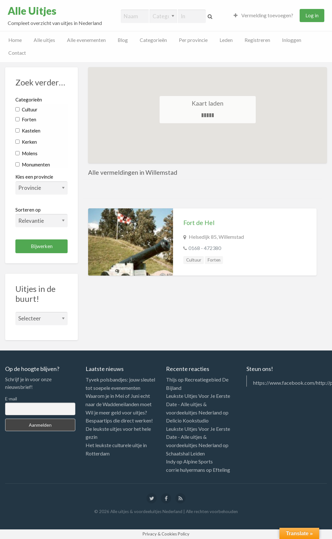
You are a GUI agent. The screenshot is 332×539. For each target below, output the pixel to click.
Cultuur (26, 109)
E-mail (11, 398)
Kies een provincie (34, 177)
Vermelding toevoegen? (263, 15)
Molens (26, 153)
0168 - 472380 (204, 248)
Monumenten (32, 164)
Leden (226, 40)
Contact (17, 53)
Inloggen (291, 40)
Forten (25, 119)
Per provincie (193, 40)
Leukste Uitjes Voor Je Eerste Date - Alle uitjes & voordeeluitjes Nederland (198, 404)
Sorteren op (41, 217)
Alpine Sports (198, 461)
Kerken (26, 142)
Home (15, 40)
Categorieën (153, 40)
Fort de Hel (198, 222)
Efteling (221, 470)
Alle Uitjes (32, 11)
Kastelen (27, 130)
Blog (123, 40)
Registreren (257, 40)
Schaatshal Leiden (185, 453)
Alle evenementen (86, 40)
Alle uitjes (44, 40)
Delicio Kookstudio (187, 420)
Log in (312, 15)
